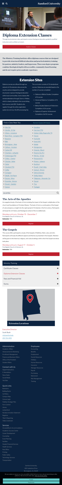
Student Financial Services (10, 444)
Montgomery (38, 147)
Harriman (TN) (38, 130)
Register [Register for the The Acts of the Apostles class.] (31, 223)
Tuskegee (37, 187)
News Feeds (6, 375)
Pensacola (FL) (38, 158)
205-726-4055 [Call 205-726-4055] (7, 338)
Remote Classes (38, 123)
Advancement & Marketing (10, 352)
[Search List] (58, 193)
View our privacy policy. (41, 475)
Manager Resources (37, 368)
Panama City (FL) (39, 153)
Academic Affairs (7, 349)
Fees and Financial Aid (12, 278)
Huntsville (37, 139)
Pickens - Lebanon (39, 161)
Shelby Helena (38, 175)
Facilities (5, 441)
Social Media (6, 378)
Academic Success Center (10, 431)
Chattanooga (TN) (10, 156)
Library (4, 407)
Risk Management (36, 378)
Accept (31, 479)
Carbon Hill (8, 150)
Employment (35, 354)
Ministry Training (10, 263)
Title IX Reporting (7, 418)
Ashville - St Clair (10, 130)
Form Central (6, 405)
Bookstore (5, 388)
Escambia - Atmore (11, 181)
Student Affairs (7, 362)
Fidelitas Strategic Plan (9, 402)
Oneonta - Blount (39, 150)
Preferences (31, 482)
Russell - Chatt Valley (40, 167)
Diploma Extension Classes (14, 273)
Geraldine (37, 127)
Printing (4, 452)
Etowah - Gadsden (10, 184)
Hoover (36, 136)
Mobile (36, 144)
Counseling (5, 436)
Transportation (6, 460)
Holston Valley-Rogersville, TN (43, 133)
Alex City (8, 127)
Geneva (7, 187)
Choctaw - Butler (10, 161)
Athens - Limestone (11, 133)
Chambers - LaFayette (11, 153)
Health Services (7, 447)
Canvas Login (6, 399)
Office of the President (9, 360)
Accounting (34, 349)
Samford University (31, 465)
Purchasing (34, 373)
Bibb (6, 141)
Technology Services (8, 457)
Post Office (5, 449)
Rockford (37, 164)
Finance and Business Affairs (11, 357)
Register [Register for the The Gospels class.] (31, 254)
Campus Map (6, 396)
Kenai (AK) (37, 141)
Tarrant (36, 181)
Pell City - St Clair (39, 156)
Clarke (7, 164)
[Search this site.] (6, 3)
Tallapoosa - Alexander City (42, 178)
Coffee (7, 170)
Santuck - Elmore (39, 170)
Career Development (8, 433)
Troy (35, 184)
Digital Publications (8, 370)
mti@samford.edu (7, 335)
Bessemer (8, 139)
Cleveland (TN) (9, 167)
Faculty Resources (36, 357)
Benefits (33, 352)
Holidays (33, 360)
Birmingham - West (11, 144)
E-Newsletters (6, 372)
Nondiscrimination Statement (11, 413)
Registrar (5, 415)
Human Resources (36, 362)
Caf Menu (5, 394)
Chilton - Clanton (10, 158)
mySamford (6, 410)
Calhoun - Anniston (11, 147)
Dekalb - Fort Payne (11, 175)
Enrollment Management (10, 354)
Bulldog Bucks (6, 391)
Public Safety (6, 455)
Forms (6, 284)
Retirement (34, 376)
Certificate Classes (11, 268)
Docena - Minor (10, 178)
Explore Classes (31, 47)
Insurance (34, 365)
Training (33, 381)
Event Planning (6, 439)
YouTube (5, 380)
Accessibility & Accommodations (12, 428)
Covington (8, 173)
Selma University (39, 173)
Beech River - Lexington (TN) (14, 136)
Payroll (33, 370)
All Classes (47, 123)
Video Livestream (7, 421)
